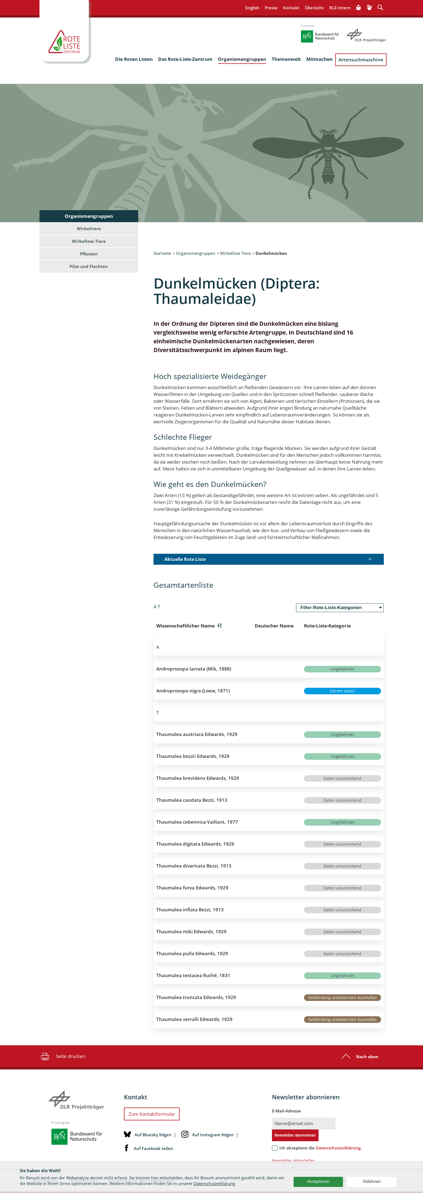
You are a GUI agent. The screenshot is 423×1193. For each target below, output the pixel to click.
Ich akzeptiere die (320, 1148)
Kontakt (291, 7)
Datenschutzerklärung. (339, 1148)
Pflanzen (89, 253)
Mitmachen (319, 59)
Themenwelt (286, 59)
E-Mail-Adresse (286, 1111)
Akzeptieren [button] (318, 1181)
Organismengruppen (242, 59)
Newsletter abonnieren (295, 1135)
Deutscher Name (274, 626)
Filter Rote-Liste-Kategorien (331, 607)
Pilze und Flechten (89, 266)
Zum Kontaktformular (152, 1114)
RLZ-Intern (340, 7)
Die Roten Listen (134, 59)
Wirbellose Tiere (235, 253)
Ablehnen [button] (372, 1181)
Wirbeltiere (89, 228)
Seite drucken (62, 1056)
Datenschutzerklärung (214, 1183)
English (252, 7)
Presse (271, 7)
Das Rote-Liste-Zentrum (185, 59)
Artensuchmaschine (361, 59)
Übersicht (314, 7)
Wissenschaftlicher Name (185, 626)
